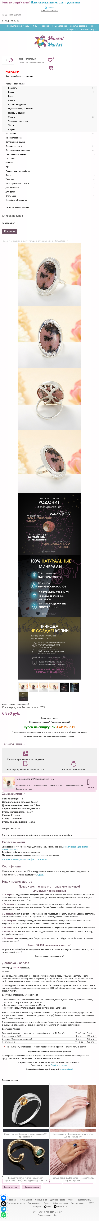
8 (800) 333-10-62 (10, 21)
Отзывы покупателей (15, 1203)
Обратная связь (60, 1203)
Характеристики (23, 785)
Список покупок (12, 215)
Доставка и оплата (24, 789)
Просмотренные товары (18, 26)
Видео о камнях (78, 1203)
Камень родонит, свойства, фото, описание (24, 859)
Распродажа (12, 72)
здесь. (40, 874)
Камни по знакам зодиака (17, 208)
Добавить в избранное (14, 744)
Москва (51, 8)
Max (47, 1206)
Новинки (45, 26)
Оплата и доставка (78, 26)
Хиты (35, 26)
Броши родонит (11, 1187)
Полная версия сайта (47, 1215)
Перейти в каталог (59, 1065)
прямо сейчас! (66, 1069)
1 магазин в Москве (49, 11)
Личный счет (41, 1200)
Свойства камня (40, 785)
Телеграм (36, 1206)
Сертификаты (72, 29)
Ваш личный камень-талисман (20, 76)
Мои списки (9, 231)
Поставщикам (25, 1200)
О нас (93, 26)
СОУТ (91, 1203)
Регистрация (30, 59)
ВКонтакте (60, 1206)
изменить (25, 968)
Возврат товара (88, 29)
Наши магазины (59, 26)
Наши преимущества (74, 785)
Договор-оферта (57, 1200)
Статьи (47, 1203)
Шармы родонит (31, 1187)
